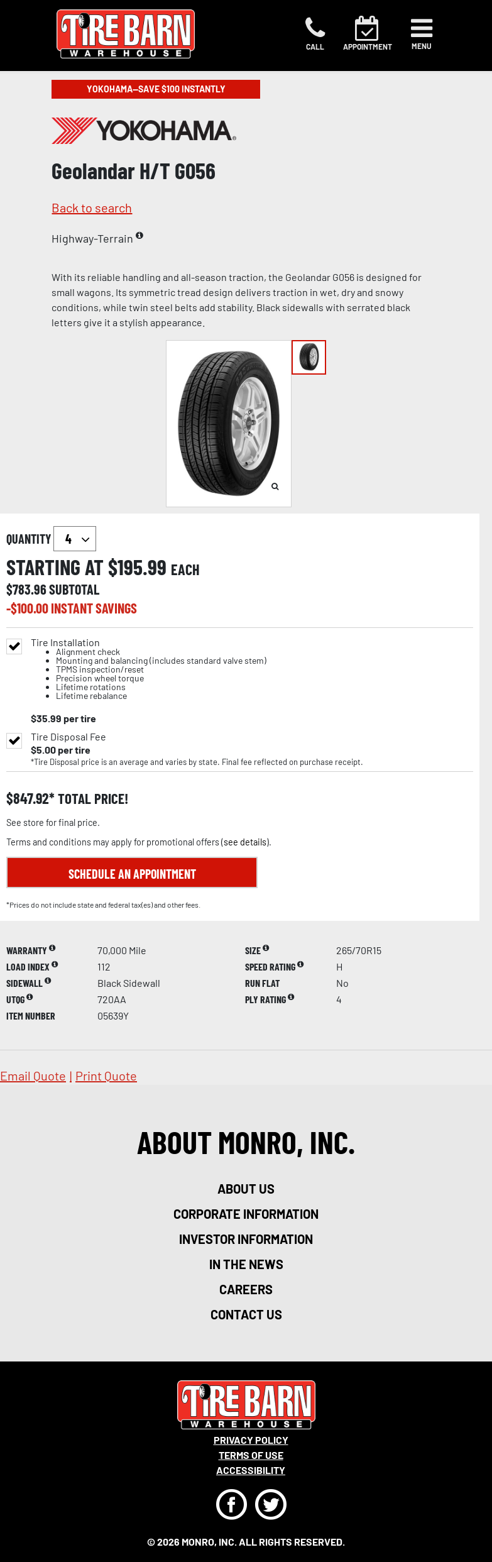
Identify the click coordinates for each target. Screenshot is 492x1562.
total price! (91, 798)
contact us (246, 1314)
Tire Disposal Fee (68, 737)
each (185, 569)
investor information (246, 1238)
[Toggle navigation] (422, 34)
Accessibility (250, 1470)
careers (246, 1289)
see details (245, 842)
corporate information (246, 1213)
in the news (246, 1264)
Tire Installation (148, 669)
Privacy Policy (251, 1440)
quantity (51, 538)
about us (246, 1188)
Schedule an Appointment (132, 873)
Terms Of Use (251, 1455)
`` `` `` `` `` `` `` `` (74, 538)
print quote (106, 1075)
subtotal (74, 589)
